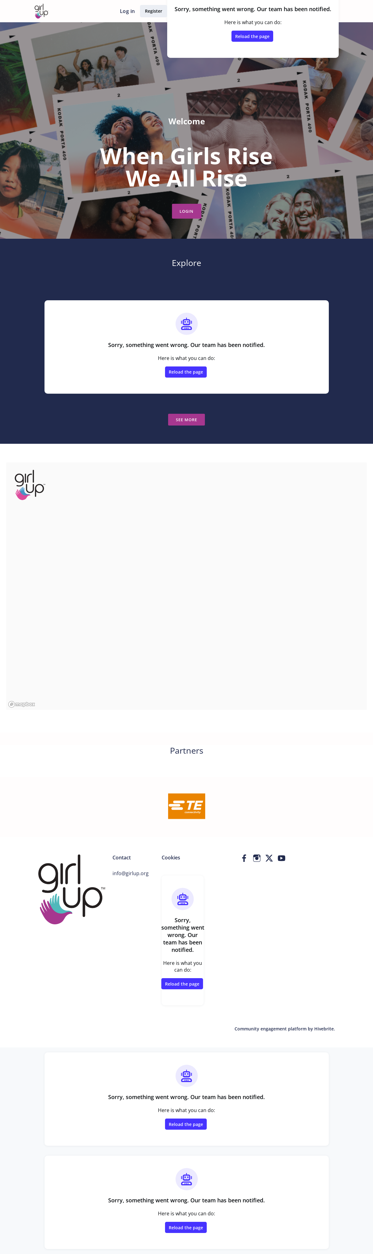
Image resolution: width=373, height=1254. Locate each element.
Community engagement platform (271, 1029)
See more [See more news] (186, 419)
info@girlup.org (130, 873)
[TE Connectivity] (186, 805)
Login (186, 211)
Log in (127, 11)
